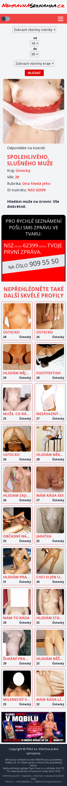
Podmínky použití (11, 775)
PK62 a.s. (9, 781)
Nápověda (26, 775)
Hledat (34, 73)
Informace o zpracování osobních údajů (47, 777)
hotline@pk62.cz (24, 781)
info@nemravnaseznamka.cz (48, 781)
